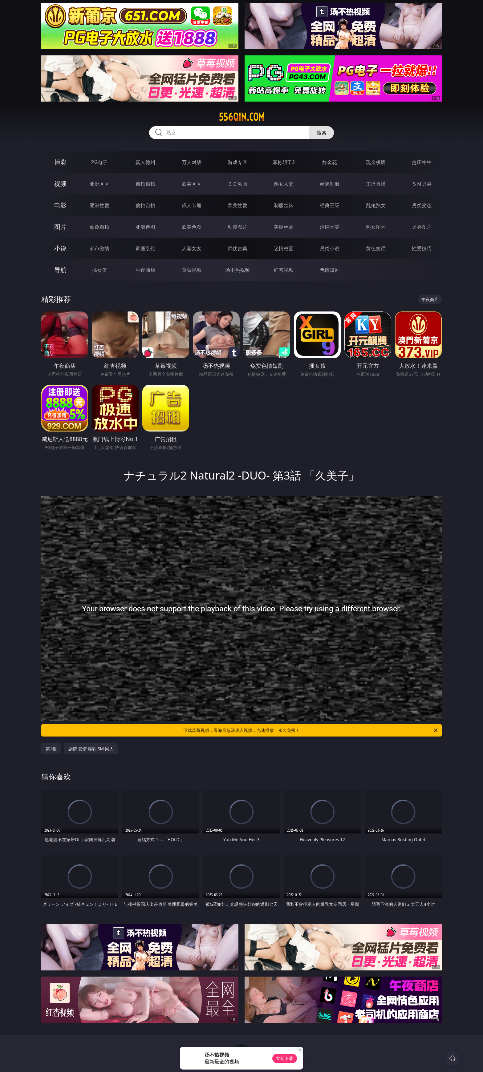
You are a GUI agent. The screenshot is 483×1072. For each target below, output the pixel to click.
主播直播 (376, 183)
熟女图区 (376, 226)
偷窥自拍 (99, 226)
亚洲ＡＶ (99, 183)
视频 (60, 183)
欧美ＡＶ (191, 183)
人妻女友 (191, 248)
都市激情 (99, 248)
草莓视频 (191, 270)
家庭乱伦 (145, 248)
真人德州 (145, 162)
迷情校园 (284, 248)
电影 (60, 205)
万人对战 (191, 162)
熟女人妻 (284, 183)
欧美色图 (191, 226)
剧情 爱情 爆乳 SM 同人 (91, 749)
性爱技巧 (422, 248)
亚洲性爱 (99, 205)
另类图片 (422, 226)
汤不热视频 (237, 270)
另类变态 (422, 205)
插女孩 (99, 270)
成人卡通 (191, 205)
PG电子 (99, 162)
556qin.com (241, 117)
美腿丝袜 (284, 226)
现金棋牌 (376, 162)
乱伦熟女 (376, 205)
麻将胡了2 (283, 162)
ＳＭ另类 (422, 183)
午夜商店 (145, 270)
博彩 (60, 162)
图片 (60, 227)
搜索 (322, 132)
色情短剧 (329, 270)
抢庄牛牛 (422, 162)
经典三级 (329, 205)
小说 (60, 248)
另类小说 (329, 248)
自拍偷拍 (145, 183)
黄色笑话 (376, 248)
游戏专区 (237, 162)
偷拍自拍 (145, 205)
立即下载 (284, 1058)
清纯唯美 (329, 226)
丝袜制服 (329, 183)
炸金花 (329, 162)
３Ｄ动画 (237, 183)
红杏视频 (284, 270)
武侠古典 (237, 248)
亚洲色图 (145, 226)
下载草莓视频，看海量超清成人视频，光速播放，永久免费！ (311, 730)
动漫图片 (237, 226)
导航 (60, 270)
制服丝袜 (284, 205)
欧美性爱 (237, 205)
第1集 (51, 749)
